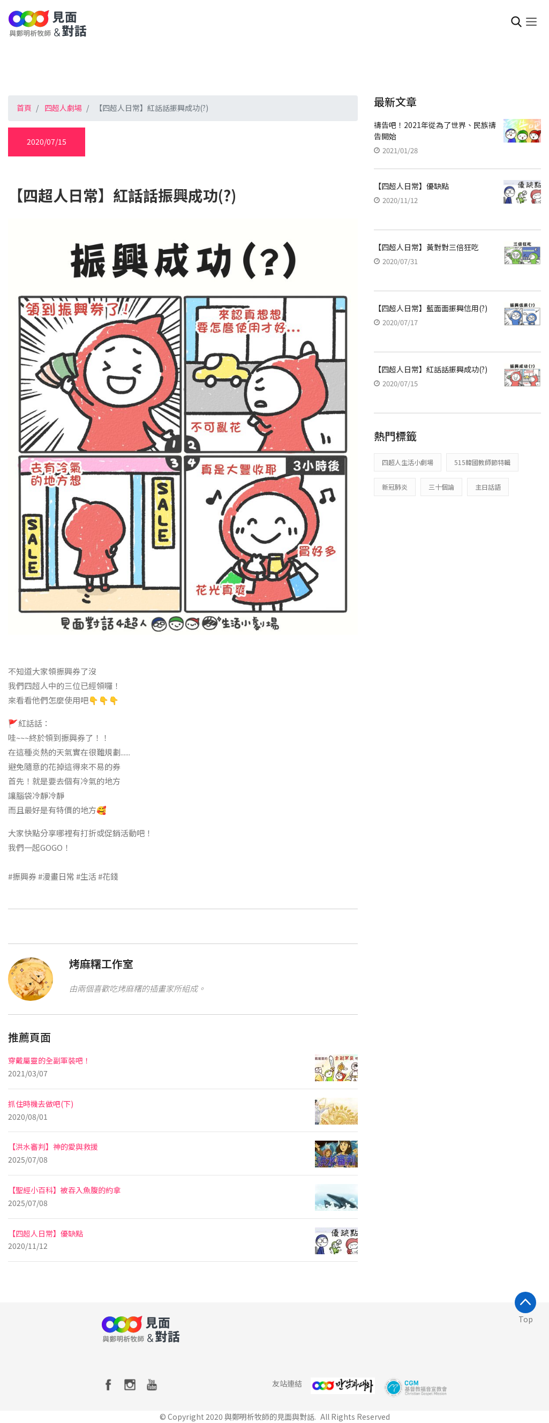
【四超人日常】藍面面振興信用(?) (430, 308)
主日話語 (488, 486)
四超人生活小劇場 (407, 462)
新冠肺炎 (395, 486)
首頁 (24, 107)
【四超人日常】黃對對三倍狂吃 (426, 247)
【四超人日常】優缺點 (45, 1233)
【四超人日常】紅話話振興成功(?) (430, 369)
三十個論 (441, 486)
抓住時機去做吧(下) (40, 1103)
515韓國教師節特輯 (482, 462)
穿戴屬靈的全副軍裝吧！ (49, 1060)
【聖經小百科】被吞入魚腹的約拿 (64, 1190)
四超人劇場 (63, 107)
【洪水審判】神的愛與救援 (53, 1146)
